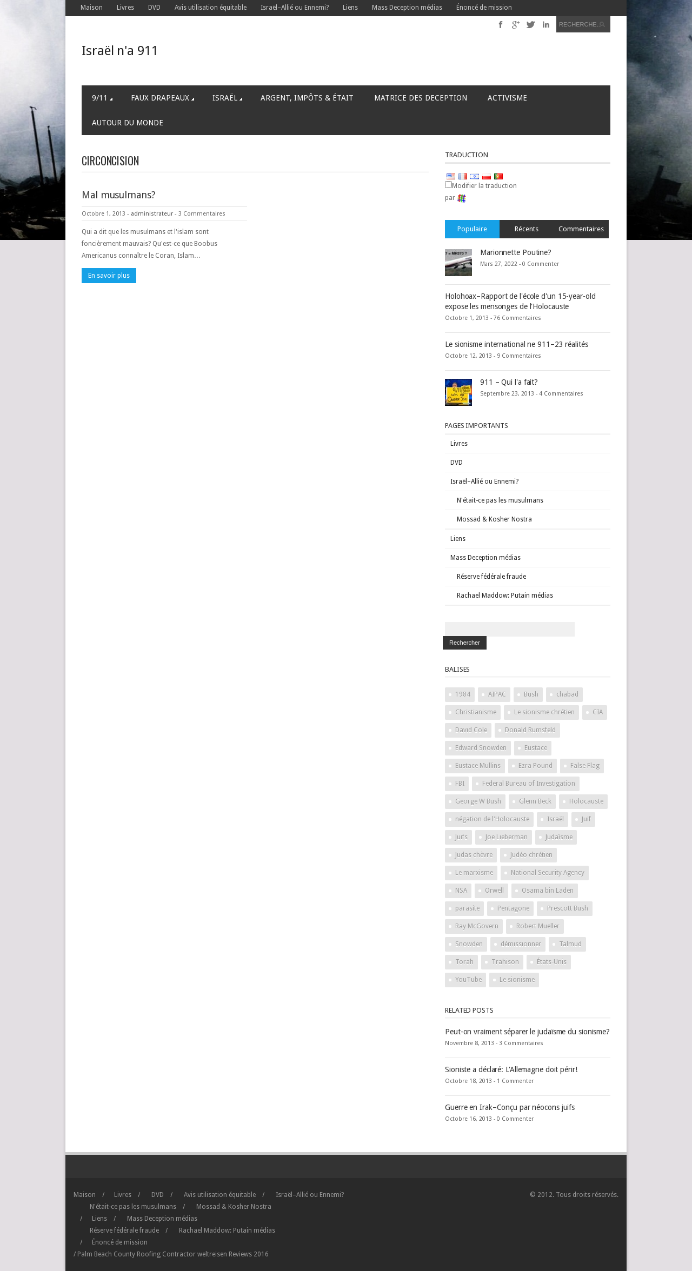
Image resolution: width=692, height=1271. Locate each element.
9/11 (102, 97)
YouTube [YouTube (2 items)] (468, 980)
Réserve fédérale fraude (491, 576)
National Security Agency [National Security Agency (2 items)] (547, 873)
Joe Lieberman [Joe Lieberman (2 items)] (506, 837)
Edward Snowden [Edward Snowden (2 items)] (481, 748)
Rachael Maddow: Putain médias (505, 595)
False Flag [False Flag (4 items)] (585, 766)
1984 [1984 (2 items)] (462, 694)
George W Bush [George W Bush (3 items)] (478, 801)
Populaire (472, 229)
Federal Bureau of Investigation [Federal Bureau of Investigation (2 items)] (528, 783)
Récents (526, 229)
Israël (227, 97)
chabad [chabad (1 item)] (567, 694)
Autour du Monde (127, 122)
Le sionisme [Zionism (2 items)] (517, 980)
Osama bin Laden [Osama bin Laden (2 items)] (548, 890)
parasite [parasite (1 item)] (467, 908)
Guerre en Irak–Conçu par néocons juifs (510, 1107)
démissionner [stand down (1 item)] (521, 944)
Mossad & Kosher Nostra (494, 519)
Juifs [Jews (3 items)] (461, 837)
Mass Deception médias (407, 7)
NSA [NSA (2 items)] (461, 890)
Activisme (507, 97)
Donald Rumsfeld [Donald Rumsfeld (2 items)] (530, 730)
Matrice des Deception (420, 97)
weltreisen (212, 1254)
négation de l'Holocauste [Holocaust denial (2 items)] (492, 819)
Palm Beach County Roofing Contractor (136, 1254)
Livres (125, 7)
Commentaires (581, 229)
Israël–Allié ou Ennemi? (295, 7)
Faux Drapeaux (162, 97)
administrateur (152, 213)
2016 (249, 1254)
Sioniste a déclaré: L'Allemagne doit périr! (511, 1069)
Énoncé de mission (484, 7)
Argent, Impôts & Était (307, 97)
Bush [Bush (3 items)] (531, 694)
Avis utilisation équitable (211, 7)
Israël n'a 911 (120, 50)
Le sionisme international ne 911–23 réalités (516, 344)
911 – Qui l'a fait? (509, 382)
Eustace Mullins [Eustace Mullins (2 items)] (478, 766)
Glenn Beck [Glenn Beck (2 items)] (535, 801)
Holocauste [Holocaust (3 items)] (586, 801)
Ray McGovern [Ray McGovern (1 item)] (476, 926)
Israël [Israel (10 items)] (555, 819)
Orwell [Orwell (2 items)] (494, 890)
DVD (154, 7)
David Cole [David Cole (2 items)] (471, 730)
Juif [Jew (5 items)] (586, 819)
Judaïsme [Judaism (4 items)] (559, 837)
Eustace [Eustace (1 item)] (535, 748)
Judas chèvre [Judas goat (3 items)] (474, 855)
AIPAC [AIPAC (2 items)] (497, 694)
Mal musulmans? (119, 194)
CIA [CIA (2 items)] (598, 712)
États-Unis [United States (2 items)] (552, 962)
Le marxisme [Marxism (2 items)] (474, 873)
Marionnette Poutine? (515, 252)
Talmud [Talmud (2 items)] (570, 944)
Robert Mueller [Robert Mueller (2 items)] (538, 926)
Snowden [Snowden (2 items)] (469, 944)
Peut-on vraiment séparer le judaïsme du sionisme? (527, 1031)
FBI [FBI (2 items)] (459, 783)
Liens (350, 7)
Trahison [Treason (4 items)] (505, 962)
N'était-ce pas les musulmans (500, 500)
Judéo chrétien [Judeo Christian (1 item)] (531, 855)
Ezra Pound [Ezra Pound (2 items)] (535, 766)
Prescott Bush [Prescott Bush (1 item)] (567, 908)
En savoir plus (109, 275)
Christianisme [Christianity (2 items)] (475, 712)
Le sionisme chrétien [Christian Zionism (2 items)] (544, 712)
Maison (92, 7)
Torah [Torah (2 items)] (464, 962)
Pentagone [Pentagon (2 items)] (513, 908)
